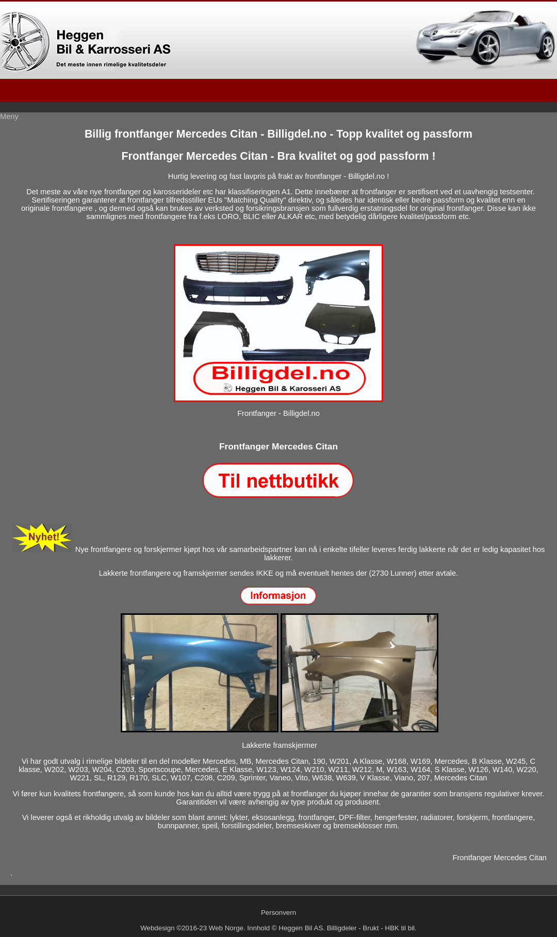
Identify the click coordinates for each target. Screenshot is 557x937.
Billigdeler (342, 928)
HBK (392, 928)
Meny (9, 116)
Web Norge (226, 928)
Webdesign (157, 928)
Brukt (371, 928)
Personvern (278, 912)
